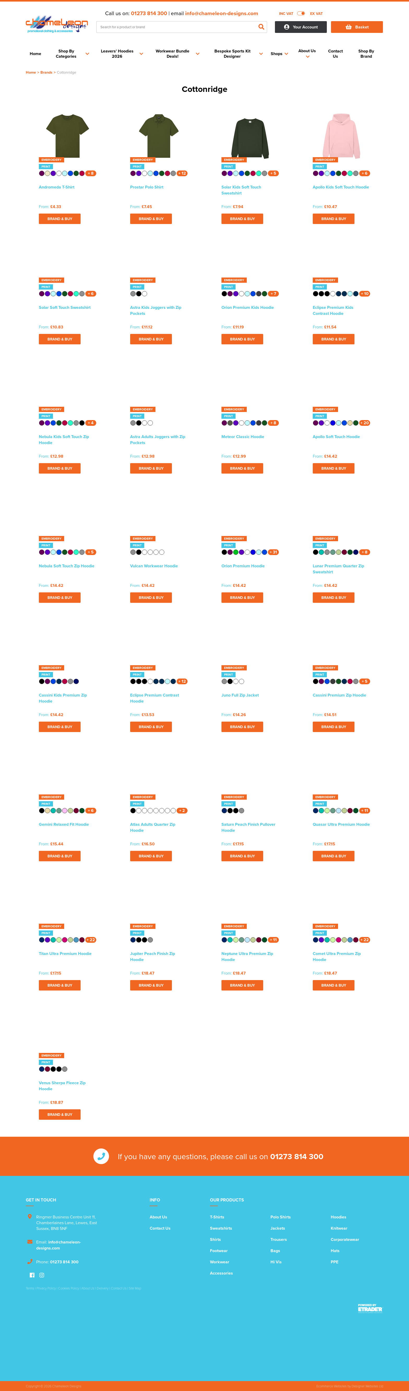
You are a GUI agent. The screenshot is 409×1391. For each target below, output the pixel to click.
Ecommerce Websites (331, 1386)
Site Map (135, 1288)
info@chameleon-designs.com (221, 13)
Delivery (103, 1288)
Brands (46, 72)
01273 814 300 (149, 13)
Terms (30, 1288)
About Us (158, 1217)
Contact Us (160, 1228)
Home (31, 72)
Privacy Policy (46, 1288)
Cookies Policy (68, 1288)
